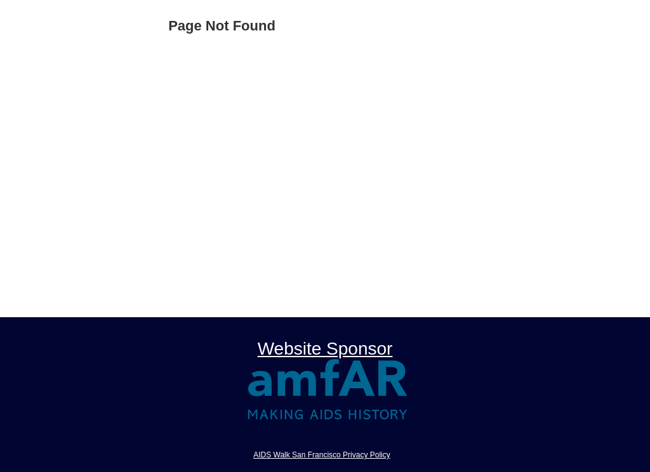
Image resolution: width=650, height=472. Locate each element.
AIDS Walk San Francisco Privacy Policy (321, 454)
